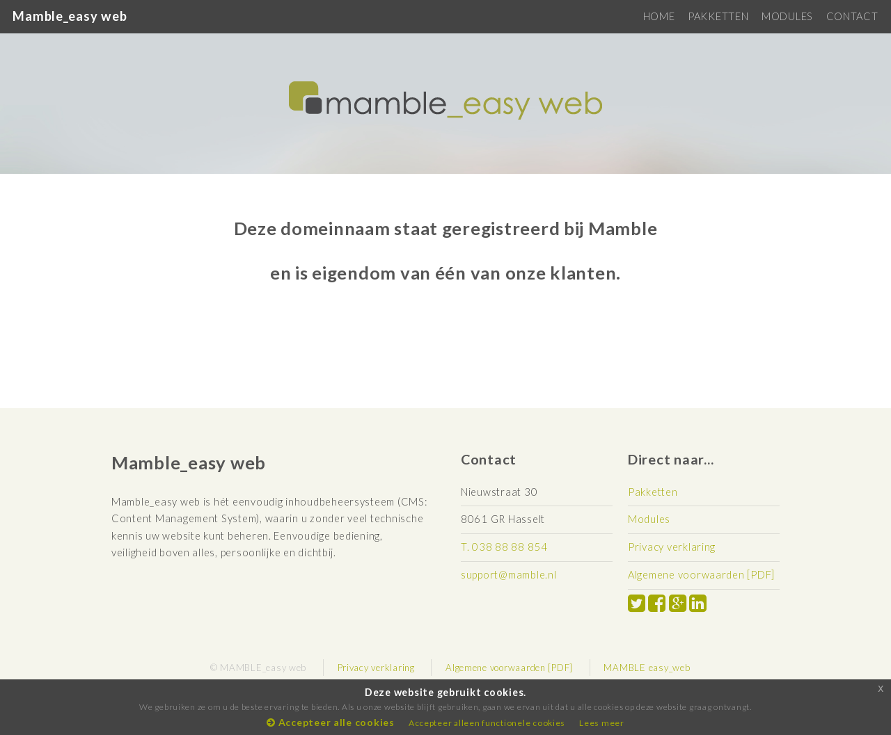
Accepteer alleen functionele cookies (487, 723)
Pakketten (653, 492)
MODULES (787, 16)
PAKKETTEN (718, 16)
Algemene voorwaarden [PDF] (701, 575)
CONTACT (852, 16)
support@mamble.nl (508, 575)
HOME (659, 16)
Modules (649, 519)
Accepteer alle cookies (331, 722)
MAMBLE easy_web (647, 667)
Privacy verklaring (672, 547)
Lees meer (601, 723)
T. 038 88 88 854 (504, 547)
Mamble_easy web (70, 16)
